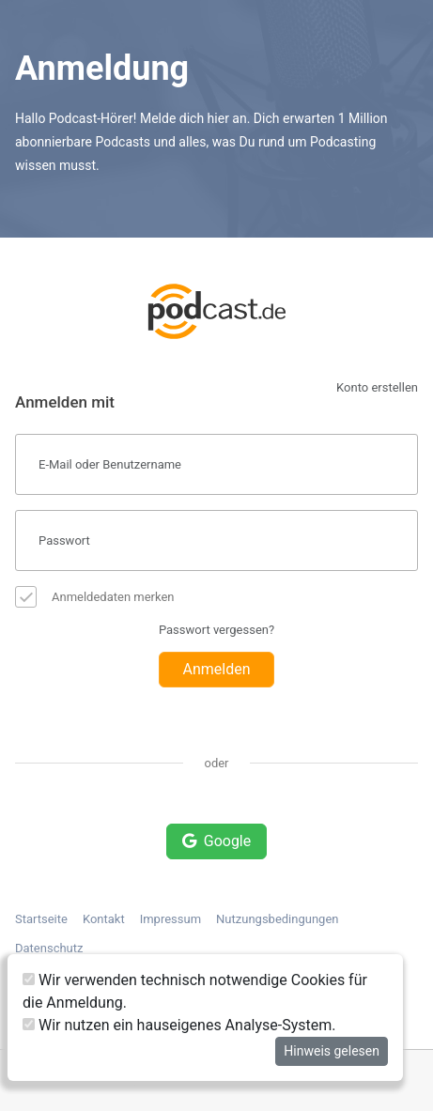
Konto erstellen (377, 387)
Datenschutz (49, 948)
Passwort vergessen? (216, 630)
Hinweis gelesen (331, 1050)
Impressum (170, 919)
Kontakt (104, 919)
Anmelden (216, 669)
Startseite (41, 919)
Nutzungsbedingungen (277, 919)
